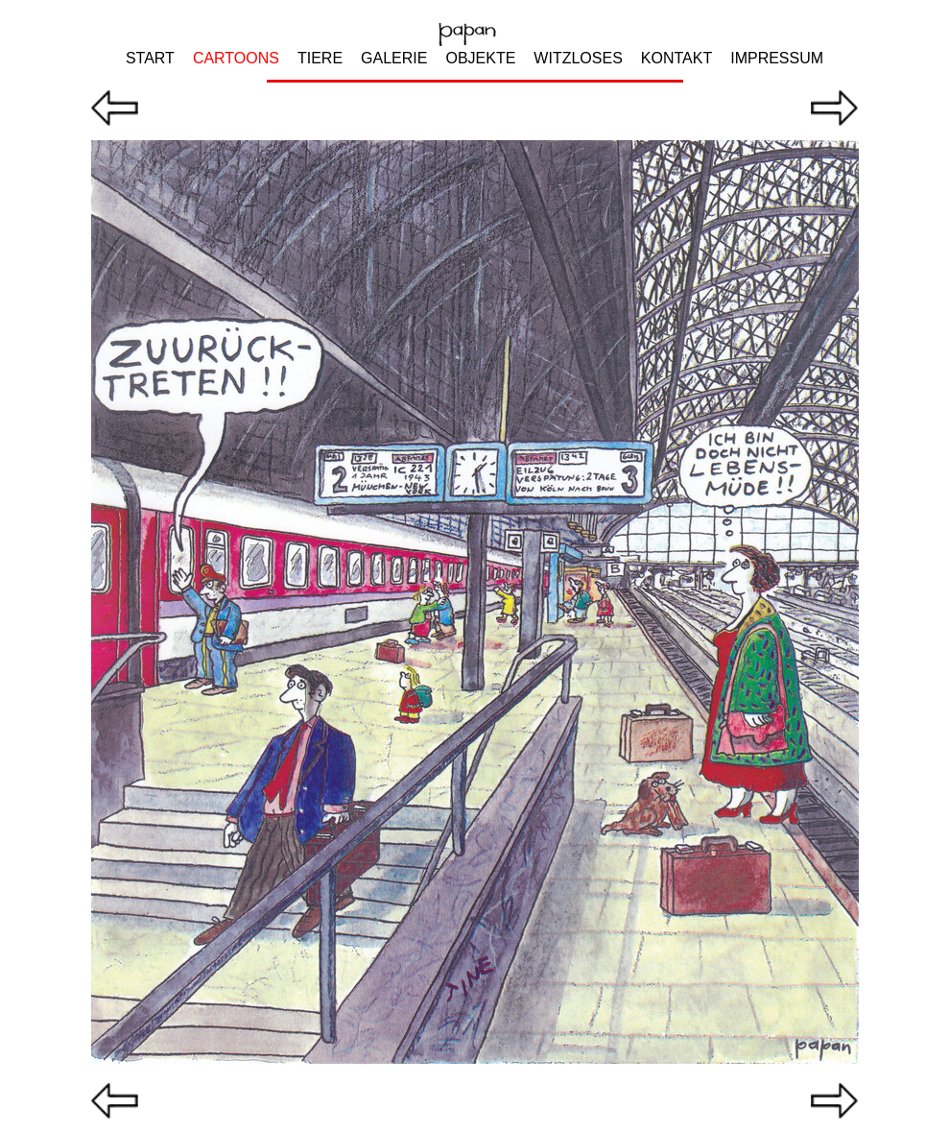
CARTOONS (236, 58)
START (150, 58)
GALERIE (394, 58)
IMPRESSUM (776, 58)
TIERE (320, 58)
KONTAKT (676, 58)
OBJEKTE (480, 58)
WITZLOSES (578, 58)
